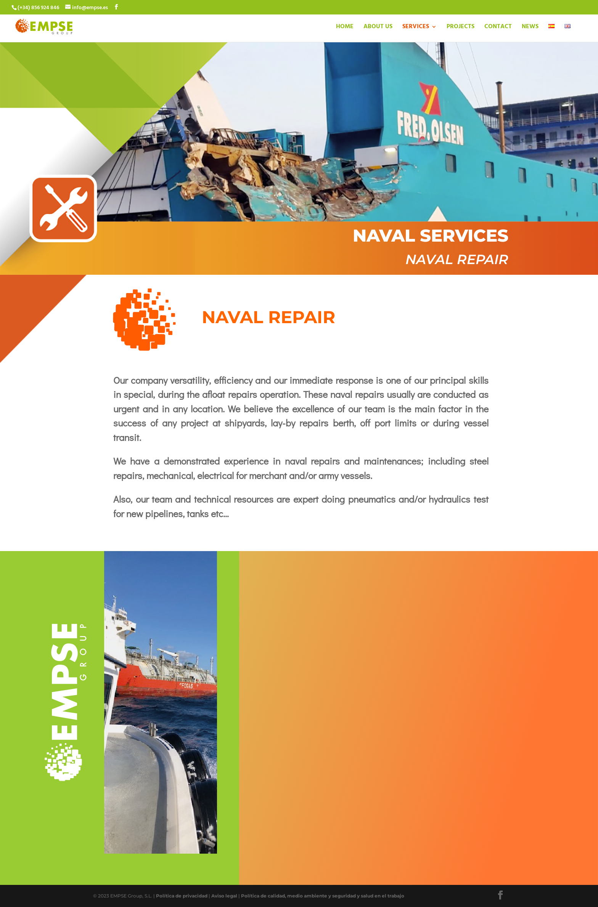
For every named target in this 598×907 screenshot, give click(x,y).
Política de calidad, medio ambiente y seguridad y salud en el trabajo (322, 896)
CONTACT (498, 28)
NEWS (530, 28)
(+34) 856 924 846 (38, 7)
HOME (345, 28)
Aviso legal (224, 896)
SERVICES (415, 28)
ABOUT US (377, 28)
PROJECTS (460, 28)
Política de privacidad (181, 896)
